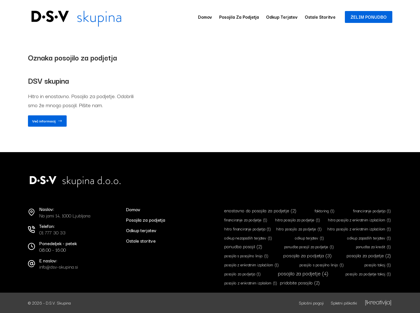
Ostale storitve (320, 16)
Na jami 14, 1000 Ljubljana (64, 215)
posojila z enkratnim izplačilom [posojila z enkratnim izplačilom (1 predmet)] (251, 265)
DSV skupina (48, 80)
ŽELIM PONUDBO (369, 16)
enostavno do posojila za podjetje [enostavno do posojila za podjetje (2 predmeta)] (260, 210)
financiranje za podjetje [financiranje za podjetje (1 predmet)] (245, 220)
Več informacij (47, 122)
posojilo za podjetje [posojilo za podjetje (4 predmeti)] (303, 273)
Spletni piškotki (344, 303)
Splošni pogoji (311, 303)
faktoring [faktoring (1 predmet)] (324, 211)
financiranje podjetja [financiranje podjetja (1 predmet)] (372, 211)
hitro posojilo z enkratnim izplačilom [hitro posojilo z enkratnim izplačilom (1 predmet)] (359, 229)
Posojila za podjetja (239, 16)
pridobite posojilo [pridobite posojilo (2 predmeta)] (300, 282)
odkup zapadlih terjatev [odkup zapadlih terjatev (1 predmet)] (369, 238)
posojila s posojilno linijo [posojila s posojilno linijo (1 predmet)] (246, 255)
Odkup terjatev (282, 16)
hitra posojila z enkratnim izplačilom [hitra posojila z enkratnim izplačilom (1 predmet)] (359, 220)
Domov (205, 16)
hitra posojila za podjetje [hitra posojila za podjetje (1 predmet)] (297, 220)
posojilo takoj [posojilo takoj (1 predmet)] (377, 265)
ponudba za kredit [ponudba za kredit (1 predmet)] (373, 246)
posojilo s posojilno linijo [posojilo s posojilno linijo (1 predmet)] (321, 265)
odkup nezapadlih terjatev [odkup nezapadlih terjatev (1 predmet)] (248, 238)
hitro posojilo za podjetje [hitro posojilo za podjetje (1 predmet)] (299, 229)
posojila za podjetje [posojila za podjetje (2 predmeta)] (369, 255)
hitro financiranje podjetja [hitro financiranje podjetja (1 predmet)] (247, 229)
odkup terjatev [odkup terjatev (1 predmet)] (309, 238)
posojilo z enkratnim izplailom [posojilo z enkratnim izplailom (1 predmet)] (250, 283)
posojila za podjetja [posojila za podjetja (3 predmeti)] (307, 255)
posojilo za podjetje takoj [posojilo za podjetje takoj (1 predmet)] (368, 274)
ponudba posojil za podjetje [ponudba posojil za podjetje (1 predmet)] (309, 246)
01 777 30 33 (52, 232)
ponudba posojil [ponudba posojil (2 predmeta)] (243, 246)
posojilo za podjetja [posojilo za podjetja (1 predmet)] (242, 274)
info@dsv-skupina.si (58, 266)
